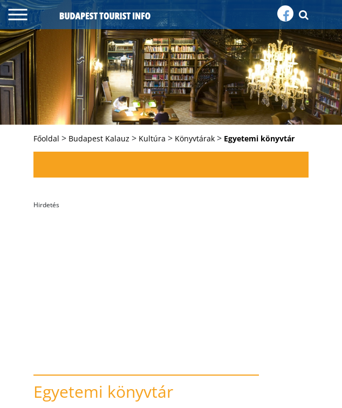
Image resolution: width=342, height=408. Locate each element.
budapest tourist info (105, 16)
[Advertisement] (171, 288)
